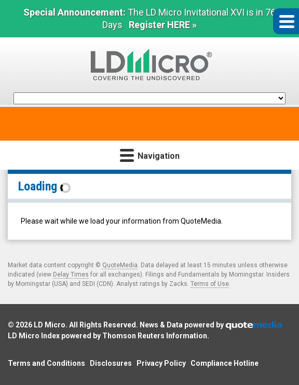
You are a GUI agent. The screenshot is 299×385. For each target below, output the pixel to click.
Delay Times (71, 274)
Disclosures (111, 363)
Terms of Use (210, 283)
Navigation (150, 155)
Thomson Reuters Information (154, 336)
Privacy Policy (161, 363)
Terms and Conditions (46, 363)
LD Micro (49, 325)
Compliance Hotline (225, 363)
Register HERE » (163, 24)
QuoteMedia (120, 265)
